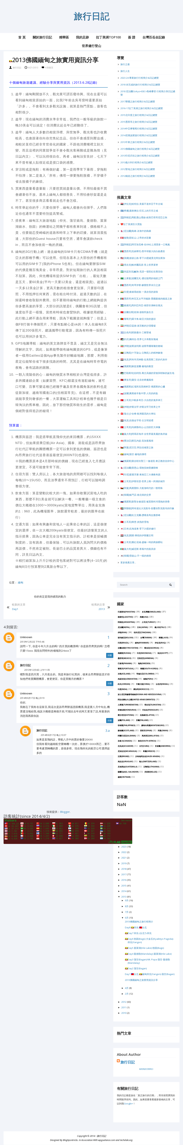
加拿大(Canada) (125, 741)
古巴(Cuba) (144, 746)
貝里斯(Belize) (150, 772)
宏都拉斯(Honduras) (127, 710)
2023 (124, 846)
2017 (124, 874)
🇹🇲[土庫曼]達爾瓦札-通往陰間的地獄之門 (141, 278)
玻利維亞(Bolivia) (125, 638)
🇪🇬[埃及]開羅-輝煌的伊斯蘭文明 (136, 535)
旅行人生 (125, 71)
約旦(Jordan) (124, 684)
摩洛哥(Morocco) (141, 689)
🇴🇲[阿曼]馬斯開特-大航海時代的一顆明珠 (141, 488)
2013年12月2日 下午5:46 (32, 641)
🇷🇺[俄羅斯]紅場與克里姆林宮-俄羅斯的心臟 (142, 386)
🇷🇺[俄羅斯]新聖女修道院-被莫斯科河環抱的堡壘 (145, 501)
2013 (101, 609)
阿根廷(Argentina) (126, 622)
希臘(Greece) (149, 751)
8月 (127, 906)
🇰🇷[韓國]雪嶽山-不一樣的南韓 (135, 555)
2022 (124, 852)
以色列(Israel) (162, 684)
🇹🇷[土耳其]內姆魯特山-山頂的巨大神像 (140, 427)
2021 (124, 857)
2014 (124, 891)
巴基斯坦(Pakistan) (126, 612)
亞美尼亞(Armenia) (145, 658)
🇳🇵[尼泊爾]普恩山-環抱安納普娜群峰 (139, 467)
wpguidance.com (106, 1140)
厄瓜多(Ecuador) (125, 746)
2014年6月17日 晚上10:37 (53, 735)
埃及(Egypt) (162, 653)
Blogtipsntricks (70, 1140)
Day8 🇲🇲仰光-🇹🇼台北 (136, 927)
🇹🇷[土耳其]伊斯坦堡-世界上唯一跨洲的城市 (142, 481)
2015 (124, 885)
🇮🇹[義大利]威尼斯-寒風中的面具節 (138, 549)
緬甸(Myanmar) (142, 643)
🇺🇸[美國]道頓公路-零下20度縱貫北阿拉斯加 (142, 258)
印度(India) (122, 689)
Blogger (65, 811)
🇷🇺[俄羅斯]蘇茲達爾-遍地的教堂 (136, 366)
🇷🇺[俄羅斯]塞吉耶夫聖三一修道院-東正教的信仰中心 (147, 461)
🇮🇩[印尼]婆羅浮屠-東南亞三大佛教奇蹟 (140, 474)
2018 (124, 868)
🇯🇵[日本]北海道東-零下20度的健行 (138, 528)
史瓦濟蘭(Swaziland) (151, 612)
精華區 (64, 37)
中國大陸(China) (143, 684)
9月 (127, 900)
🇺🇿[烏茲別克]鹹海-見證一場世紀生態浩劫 (141, 271)
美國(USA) (144, 617)
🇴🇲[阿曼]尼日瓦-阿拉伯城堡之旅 (136, 447)
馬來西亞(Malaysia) (150, 736)
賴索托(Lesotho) (125, 617)
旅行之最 (125, 64)
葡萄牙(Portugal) (126, 669)
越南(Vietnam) (124, 777)
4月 (127, 988)
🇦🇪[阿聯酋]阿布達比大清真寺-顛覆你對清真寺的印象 (147, 508)
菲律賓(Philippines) (126, 725)
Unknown (26, 637)
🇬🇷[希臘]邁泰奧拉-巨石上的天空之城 (139, 210)
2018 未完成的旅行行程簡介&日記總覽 (140, 84)
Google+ (128, 1103)
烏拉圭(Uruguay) (125, 762)
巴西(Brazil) (123, 643)
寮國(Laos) (163, 638)
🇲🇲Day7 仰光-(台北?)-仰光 (138, 933)
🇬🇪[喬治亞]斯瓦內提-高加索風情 (136, 440)
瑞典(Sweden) (144, 663)
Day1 (15, 609)
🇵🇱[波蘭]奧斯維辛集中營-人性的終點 (139, 393)
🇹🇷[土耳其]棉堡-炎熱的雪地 (134, 521)
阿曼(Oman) (163, 731)
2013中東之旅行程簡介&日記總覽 (137, 142)
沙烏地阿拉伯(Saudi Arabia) (147, 756)
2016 (124, 879)
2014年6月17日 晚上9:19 (32, 698)
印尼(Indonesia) (144, 653)
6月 (127, 917)
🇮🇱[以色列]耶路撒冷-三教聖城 (135, 332)
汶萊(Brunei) (123, 756)
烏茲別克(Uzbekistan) (127, 679)
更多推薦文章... (128, 562)
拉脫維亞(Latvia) (147, 715)
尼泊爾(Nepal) (124, 627)
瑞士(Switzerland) (148, 762)
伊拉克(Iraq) (160, 643)
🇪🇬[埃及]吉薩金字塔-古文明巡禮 (136, 420)
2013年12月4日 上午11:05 (37, 669)
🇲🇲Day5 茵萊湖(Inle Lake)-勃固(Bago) (144, 948)
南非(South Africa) (147, 741)
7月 (127, 912)
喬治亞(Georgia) (151, 648)
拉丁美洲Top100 (108, 37)
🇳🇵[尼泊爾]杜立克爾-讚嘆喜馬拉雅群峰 (140, 515)
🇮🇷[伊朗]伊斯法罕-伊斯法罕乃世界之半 (140, 406)
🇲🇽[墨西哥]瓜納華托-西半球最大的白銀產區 (142, 251)
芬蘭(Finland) (142, 720)
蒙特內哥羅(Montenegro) (152, 725)
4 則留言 (49, 67)
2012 (124, 1001)
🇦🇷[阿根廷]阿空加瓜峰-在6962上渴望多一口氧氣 (145, 244)
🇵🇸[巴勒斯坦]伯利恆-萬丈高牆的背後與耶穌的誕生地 (147, 373)
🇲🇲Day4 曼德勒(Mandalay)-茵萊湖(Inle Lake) (148, 953)
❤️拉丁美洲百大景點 (131, 224)
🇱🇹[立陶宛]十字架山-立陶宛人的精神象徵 (141, 352)
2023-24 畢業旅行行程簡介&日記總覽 (139, 77)
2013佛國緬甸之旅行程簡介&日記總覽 (140, 148)
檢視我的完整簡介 (146, 1069)
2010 (124, 1012)
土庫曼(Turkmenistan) (128, 705)
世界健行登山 (91, 46)
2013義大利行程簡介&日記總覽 (136, 162)
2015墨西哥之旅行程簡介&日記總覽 (138, 121)
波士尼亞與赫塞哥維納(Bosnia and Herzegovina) (140, 694)
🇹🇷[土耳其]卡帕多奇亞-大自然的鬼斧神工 (141, 400)
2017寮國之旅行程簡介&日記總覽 (137, 101)
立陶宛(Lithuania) (151, 767)
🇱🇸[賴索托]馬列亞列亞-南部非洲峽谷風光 (141, 305)
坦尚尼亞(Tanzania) (142, 632)
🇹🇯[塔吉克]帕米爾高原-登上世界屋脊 (139, 264)
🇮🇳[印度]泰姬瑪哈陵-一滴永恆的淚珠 (139, 291)
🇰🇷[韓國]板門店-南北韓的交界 (135, 494)
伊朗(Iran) (122, 632)
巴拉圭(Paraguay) (150, 710)
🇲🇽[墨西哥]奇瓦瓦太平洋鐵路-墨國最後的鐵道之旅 (146, 298)
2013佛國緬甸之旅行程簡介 (139, 921)
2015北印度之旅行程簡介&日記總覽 (138, 115)
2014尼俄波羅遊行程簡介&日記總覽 (138, 135)
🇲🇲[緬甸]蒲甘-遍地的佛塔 (133, 454)
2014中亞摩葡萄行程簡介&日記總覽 (138, 128)
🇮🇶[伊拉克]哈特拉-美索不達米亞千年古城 (141, 203)
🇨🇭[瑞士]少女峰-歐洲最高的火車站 (138, 413)
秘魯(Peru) (148, 679)
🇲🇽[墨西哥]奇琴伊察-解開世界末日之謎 (140, 285)
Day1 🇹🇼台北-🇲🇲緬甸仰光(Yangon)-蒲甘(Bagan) (149, 974)
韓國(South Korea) (149, 669)
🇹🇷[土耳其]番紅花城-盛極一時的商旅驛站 (141, 542)
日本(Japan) (142, 627)
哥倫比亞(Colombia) (145, 674)
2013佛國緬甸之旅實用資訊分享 (141, 980)
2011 (124, 1007)
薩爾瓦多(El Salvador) (128, 772)
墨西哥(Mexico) (124, 658)
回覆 (110, 655)
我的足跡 (82, 37)
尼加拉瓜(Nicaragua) (127, 751)
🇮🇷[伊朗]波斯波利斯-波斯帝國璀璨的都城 (141, 346)
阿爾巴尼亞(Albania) (127, 736)
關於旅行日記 (42, 37)
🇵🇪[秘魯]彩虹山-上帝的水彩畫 (135, 237)
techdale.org (126, 1140)
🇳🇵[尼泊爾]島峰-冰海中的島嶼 (135, 231)
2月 (127, 993)
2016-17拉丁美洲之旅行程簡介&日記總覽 (141, 108)
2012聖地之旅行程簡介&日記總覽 (137, 169)
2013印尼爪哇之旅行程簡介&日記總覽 (140, 155)
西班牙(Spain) (146, 731)
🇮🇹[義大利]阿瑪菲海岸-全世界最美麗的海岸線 (143, 433)
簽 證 (131, 37)
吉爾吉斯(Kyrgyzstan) (128, 648)
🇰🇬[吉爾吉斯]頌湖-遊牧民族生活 (136, 312)
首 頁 (22, 37)
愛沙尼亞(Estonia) (126, 715)
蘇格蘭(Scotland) (126, 731)
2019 (124, 863)
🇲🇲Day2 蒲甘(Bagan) (136, 968)
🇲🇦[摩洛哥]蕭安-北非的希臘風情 (136, 379)
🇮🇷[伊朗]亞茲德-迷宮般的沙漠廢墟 (138, 325)
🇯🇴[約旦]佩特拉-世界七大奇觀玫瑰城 (139, 339)
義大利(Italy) (160, 627)
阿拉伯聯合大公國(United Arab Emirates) (136, 700)
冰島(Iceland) (124, 674)
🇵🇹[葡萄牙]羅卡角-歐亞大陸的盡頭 (138, 318)
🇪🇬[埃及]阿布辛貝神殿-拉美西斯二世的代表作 (143, 359)
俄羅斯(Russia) (124, 653)
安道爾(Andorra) (163, 746)
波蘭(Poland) (124, 720)
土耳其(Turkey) (149, 622)
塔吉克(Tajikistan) (152, 705)
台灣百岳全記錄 (153, 37)
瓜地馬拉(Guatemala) (127, 767)
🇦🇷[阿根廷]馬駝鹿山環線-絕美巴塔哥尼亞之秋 (143, 217)
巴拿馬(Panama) (125, 663)
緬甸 (20, 582)
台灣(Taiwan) (146, 638)
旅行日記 (91, 15)
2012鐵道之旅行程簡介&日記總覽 (137, 176)
